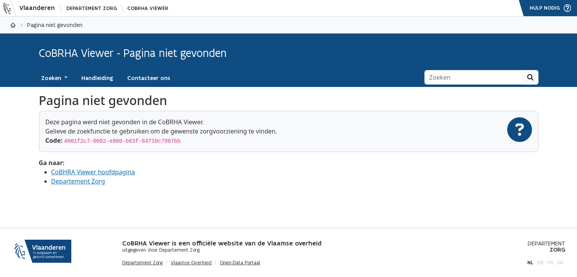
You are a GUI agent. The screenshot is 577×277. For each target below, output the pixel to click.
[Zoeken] (473, 77)
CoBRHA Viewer (147, 8)
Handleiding (97, 78)
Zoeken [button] (52, 78)
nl (530, 262)
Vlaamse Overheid (191, 262)
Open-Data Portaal (240, 262)
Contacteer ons (148, 78)
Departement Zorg (91, 8)
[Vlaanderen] (31, 8)
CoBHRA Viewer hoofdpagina (93, 172)
